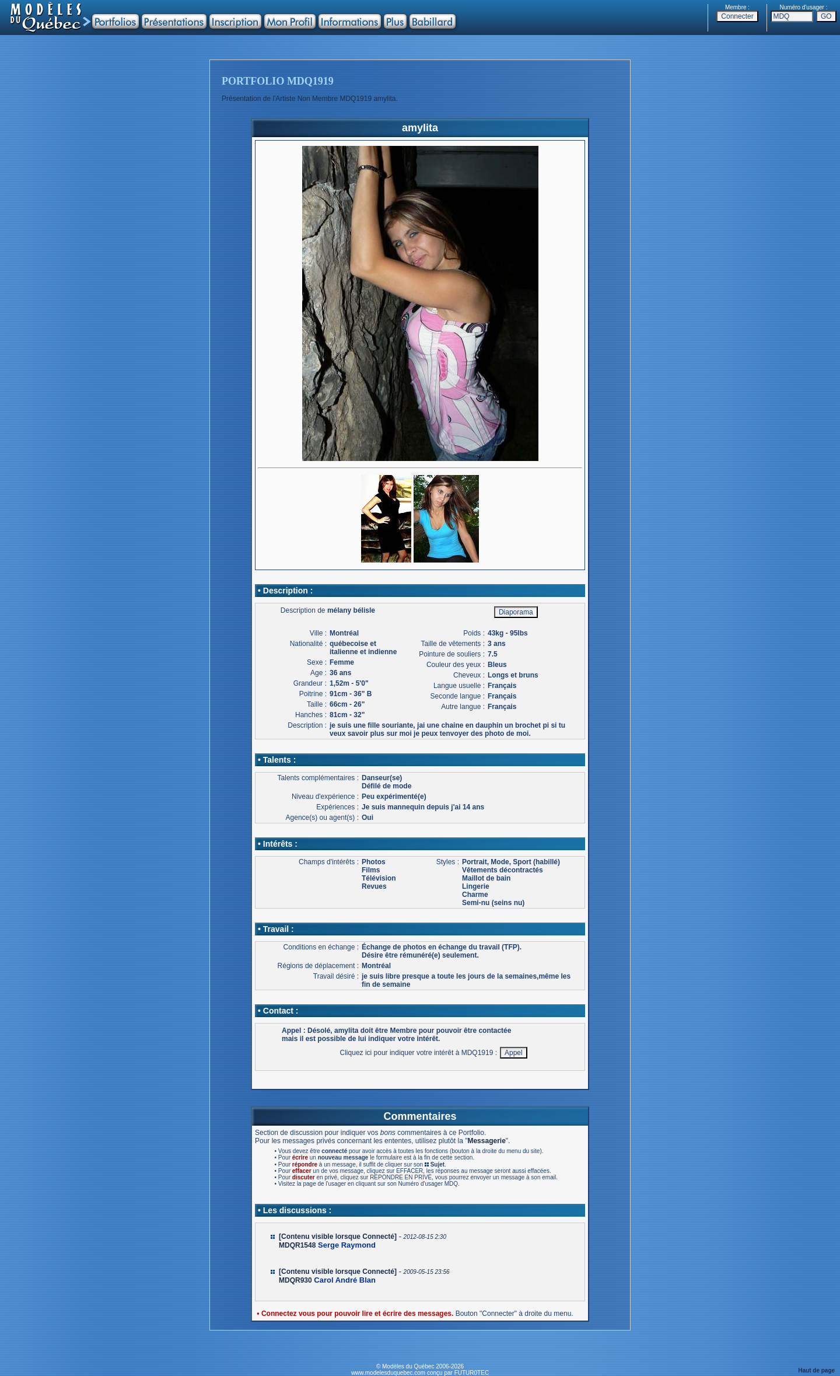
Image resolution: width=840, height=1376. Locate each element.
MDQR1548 (297, 1245)
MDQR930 (295, 1280)
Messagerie (486, 1141)
